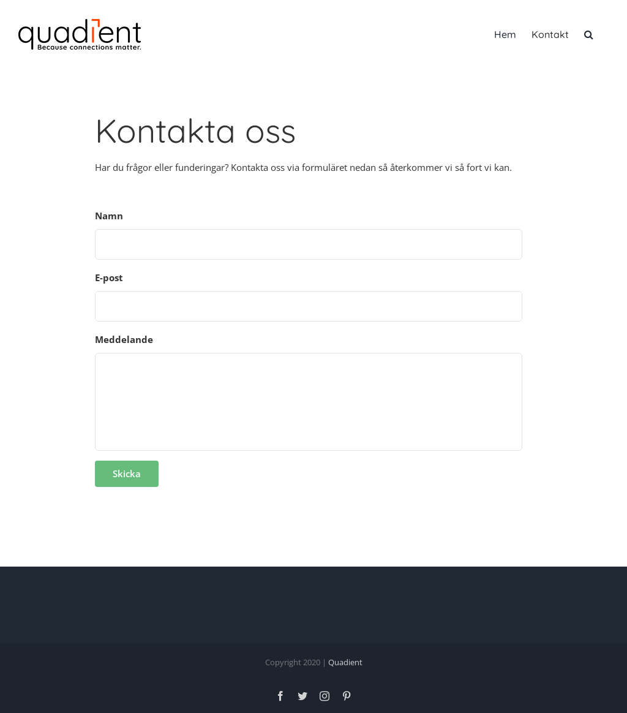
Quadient (345, 662)
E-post (109, 278)
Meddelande (124, 339)
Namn (109, 216)
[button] (588, 34)
